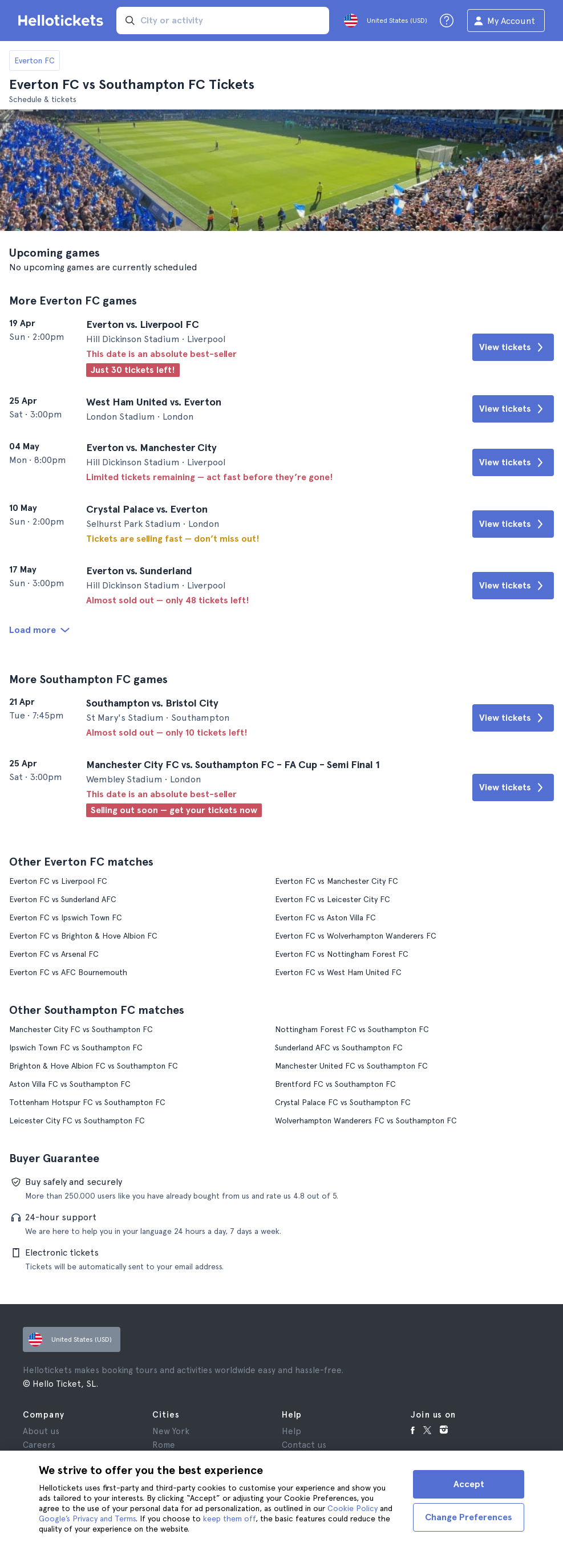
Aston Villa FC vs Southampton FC (70, 1084)
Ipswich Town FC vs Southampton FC (76, 1047)
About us (41, 1431)
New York (170, 1431)
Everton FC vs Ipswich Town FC (65, 917)
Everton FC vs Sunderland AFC (62, 899)
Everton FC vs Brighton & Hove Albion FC (83, 935)
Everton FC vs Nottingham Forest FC (341, 954)
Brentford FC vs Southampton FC (335, 1084)
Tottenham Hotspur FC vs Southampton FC (87, 1102)
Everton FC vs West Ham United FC (338, 972)
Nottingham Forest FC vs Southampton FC (352, 1029)
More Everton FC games (73, 300)
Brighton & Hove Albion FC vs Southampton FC (93, 1065)
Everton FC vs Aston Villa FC (325, 917)
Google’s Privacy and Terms (87, 1518)
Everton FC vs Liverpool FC (58, 881)
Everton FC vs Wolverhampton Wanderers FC (355, 935)
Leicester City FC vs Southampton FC (77, 1120)
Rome (163, 1445)
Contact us (304, 1445)
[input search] (222, 20)
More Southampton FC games (88, 679)
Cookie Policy (352, 1508)
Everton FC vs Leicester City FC (332, 899)
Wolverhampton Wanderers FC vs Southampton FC (366, 1120)
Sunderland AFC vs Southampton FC (339, 1047)
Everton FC (34, 60)
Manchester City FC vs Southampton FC (81, 1029)
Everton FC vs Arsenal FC (54, 954)
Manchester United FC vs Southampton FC (351, 1065)
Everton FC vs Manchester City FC (336, 881)
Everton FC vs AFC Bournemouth (68, 972)
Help (291, 1431)
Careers (39, 1445)
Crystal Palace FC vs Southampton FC (343, 1102)
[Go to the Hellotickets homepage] (62, 20)
